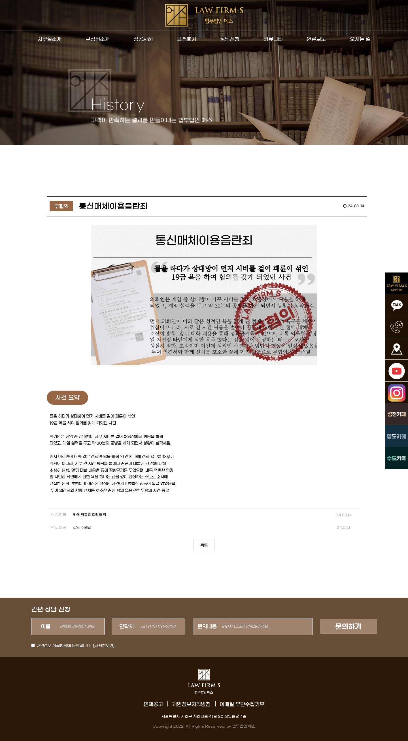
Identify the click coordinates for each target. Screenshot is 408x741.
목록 (204, 546)
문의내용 (207, 626)
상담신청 (229, 39)
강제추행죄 (82, 527)
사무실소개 (49, 39)
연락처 (126, 626)
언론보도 (316, 39)
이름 (45, 626)
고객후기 (186, 39)
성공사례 (143, 39)
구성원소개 (98, 39)
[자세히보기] (103, 646)
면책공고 (153, 704)
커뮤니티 (273, 39)
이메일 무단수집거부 (242, 704)
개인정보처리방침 (191, 704)
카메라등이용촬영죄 (89, 515)
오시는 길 (360, 39)
